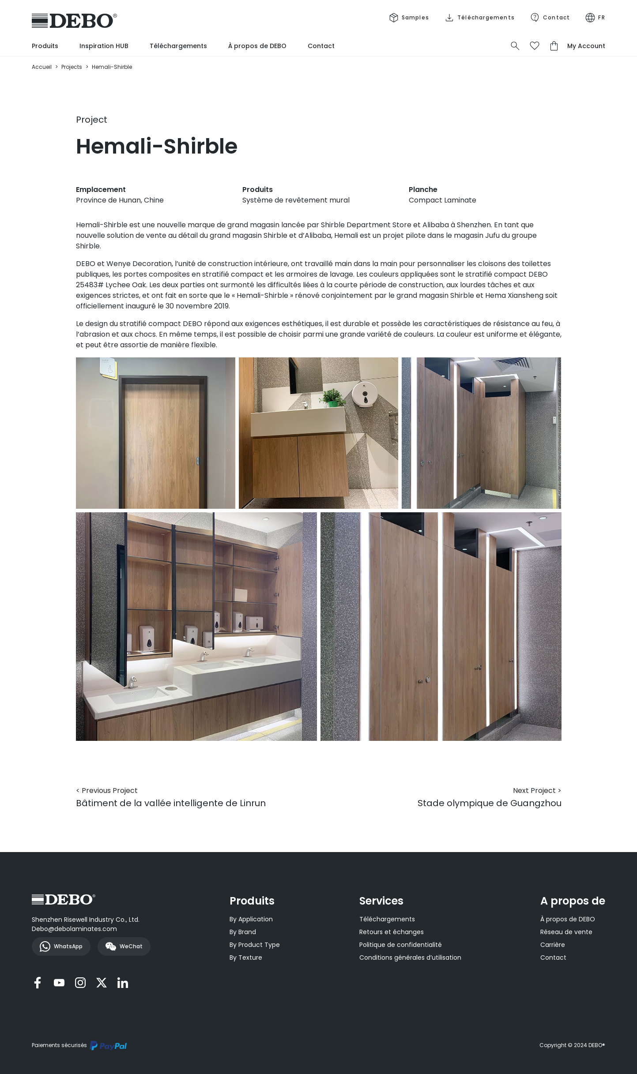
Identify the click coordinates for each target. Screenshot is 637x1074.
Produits (45, 45)
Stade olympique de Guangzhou (490, 797)
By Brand (243, 932)
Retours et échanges (391, 932)
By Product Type (255, 944)
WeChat (124, 946)
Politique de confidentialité (400, 944)
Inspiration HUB (103, 45)
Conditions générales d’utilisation (410, 957)
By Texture (246, 957)
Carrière (552, 944)
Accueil (42, 67)
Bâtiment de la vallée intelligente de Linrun (171, 797)
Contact (321, 45)
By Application (251, 919)
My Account (586, 45)
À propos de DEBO (257, 45)
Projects (71, 67)
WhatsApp (61, 946)
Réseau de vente (566, 932)
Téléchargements (178, 45)
